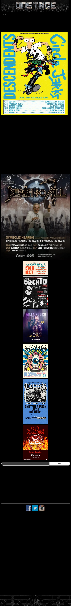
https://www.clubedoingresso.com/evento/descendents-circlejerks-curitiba (24, 145)
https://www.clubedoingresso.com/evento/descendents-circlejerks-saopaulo (24, 169)
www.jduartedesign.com (47, 23)
